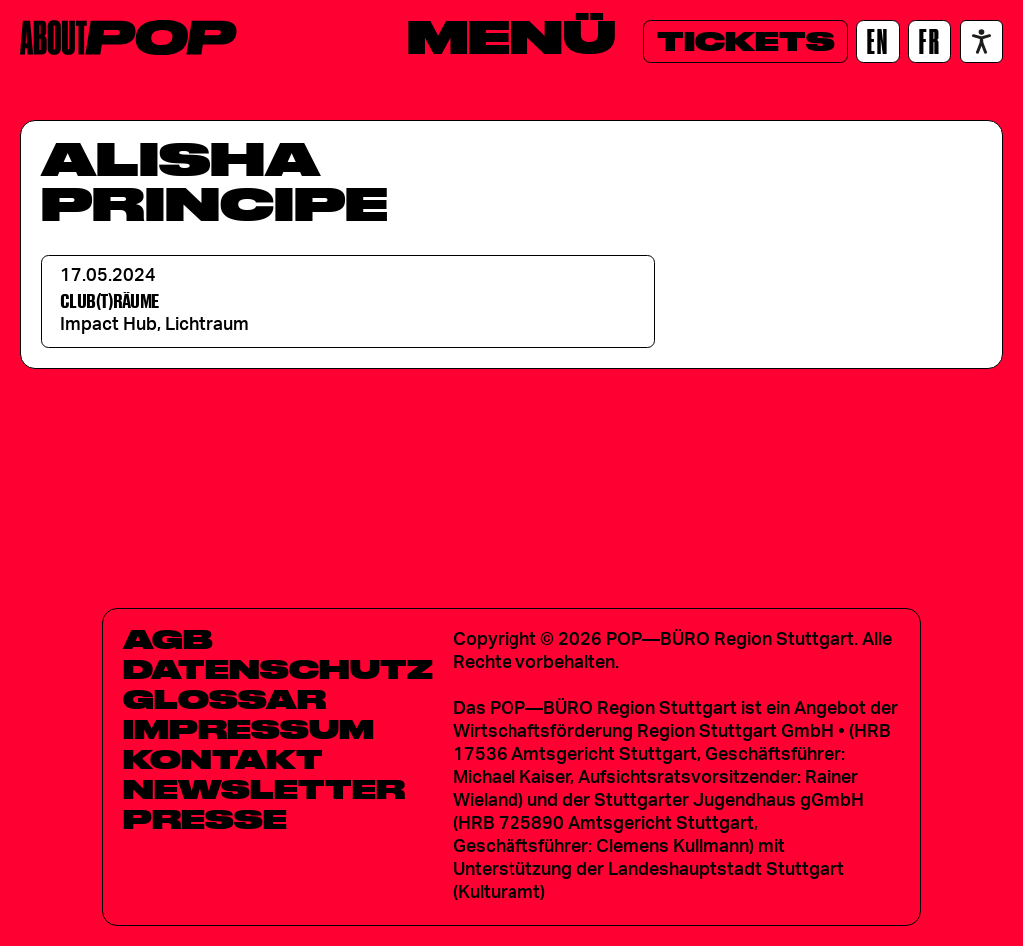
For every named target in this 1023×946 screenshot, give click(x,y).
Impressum (248, 729)
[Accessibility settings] (981, 41)
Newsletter (264, 789)
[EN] (877, 41)
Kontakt (223, 759)
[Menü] (511, 37)
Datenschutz (278, 669)
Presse (205, 819)
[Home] (128, 37)
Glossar (224, 699)
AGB (168, 639)
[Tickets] (745, 41)
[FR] (929, 41)
